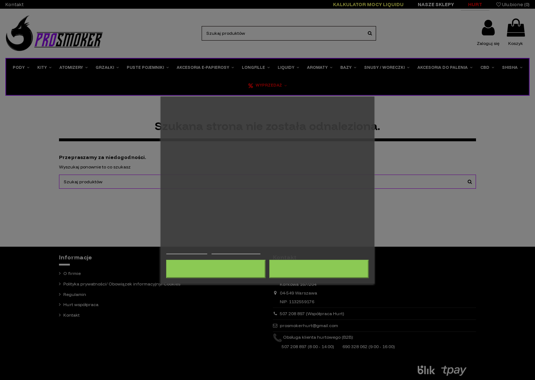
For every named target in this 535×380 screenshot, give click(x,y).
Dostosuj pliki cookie (236, 250)
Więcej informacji (186, 250)
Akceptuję (319, 268)
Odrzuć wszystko (216, 268)
